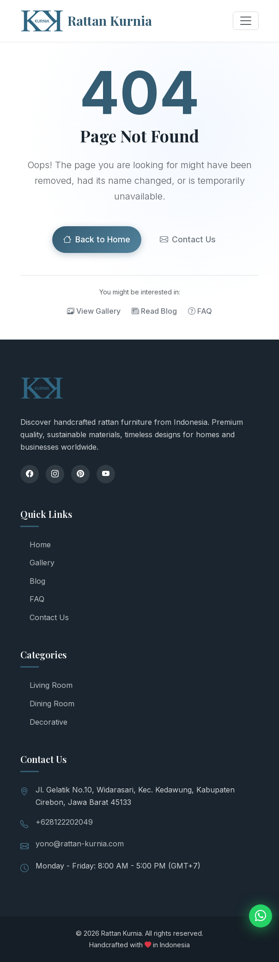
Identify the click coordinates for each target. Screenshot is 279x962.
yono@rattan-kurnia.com (80, 843)
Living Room (51, 685)
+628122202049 (64, 822)
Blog (37, 581)
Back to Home (96, 240)
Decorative (48, 722)
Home (40, 544)
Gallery (42, 562)
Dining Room (52, 703)
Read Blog (154, 311)
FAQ (200, 311)
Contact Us (188, 240)
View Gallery (94, 311)
